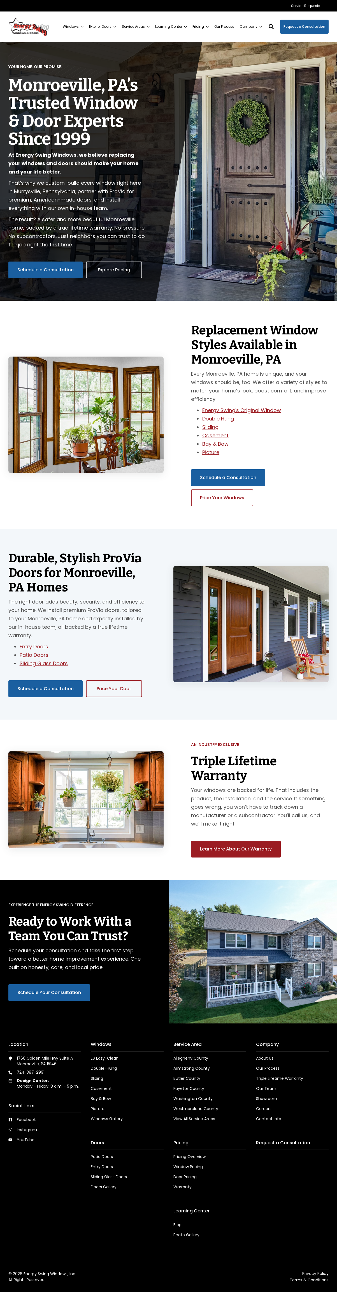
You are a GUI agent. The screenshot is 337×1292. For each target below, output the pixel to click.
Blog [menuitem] (177, 1225)
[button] (271, 26)
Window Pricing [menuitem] (188, 1166)
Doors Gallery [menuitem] (104, 1187)
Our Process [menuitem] (268, 1068)
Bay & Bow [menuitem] (101, 1098)
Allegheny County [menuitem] (190, 1058)
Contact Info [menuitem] (268, 1119)
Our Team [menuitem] (266, 1088)
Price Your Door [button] (114, 688)
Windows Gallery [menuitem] (107, 1119)
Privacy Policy (315, 1273)
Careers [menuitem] (263, 1108)
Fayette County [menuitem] (188, 1088)
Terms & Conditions (309, 1280)
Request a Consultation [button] (304, 26)
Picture (210, 452)
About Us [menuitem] (264, 1058)
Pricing (200, 26)
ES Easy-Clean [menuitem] (104, 1058)
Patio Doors (34, 654)
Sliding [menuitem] (97, 1078)
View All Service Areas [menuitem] (194, 1119)
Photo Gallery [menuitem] (186, 1235)
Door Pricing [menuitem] (185, 1177)
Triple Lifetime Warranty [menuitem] (279, 1078)
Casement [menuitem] (101, 1088)
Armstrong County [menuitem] (191, 1068)
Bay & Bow (215, 443)
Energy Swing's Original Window (241, 410)
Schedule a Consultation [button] (45, 270)
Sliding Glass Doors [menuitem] (109, 1177)
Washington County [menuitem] (193, 1098)
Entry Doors (34, 646)
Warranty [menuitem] (182, 1187)
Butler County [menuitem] (186, 1078)
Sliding (210, 427)
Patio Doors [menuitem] (102, 1156)
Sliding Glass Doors (44, 663)
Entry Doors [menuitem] (102, 1166)
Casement (215, 435)
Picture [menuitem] (97, 1108)
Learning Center (171, 26)
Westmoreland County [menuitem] (195, 1108)
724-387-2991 (31, 1072)
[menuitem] (305, 5)
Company (251, 26)
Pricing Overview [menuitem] (189, 1156)
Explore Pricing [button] (114, 270)
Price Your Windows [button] (222, 497)
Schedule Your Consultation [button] (49, 992)
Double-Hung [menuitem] (104, 1068)
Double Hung (218, 418)
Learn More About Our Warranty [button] (236, 849)
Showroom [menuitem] (266, 1098)
